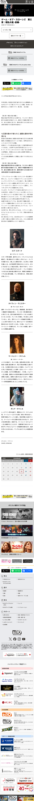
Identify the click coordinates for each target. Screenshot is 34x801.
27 (26, 487)
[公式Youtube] (23, 654)
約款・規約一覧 (21, 632)
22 (3, 487)
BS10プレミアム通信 (8, 622)
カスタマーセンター (22, 635)
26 (21, 487)
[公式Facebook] (14, 654)
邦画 (19, 608)
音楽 (4, 611)
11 (17, 480)
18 (17, 483)
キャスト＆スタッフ (17, 45)
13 (26, 480)
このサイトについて (7, 637)
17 (12, 483)
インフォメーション (22, 622)
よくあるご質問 (6, 635)
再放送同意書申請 (7, 632)
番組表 (4, 606)
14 (30, 480)
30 (8, 491)
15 (3, 483)
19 (21, 483)
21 (30, 483)
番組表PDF (20, 606)
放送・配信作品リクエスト (24, 630)
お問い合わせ (6, 630)
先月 (4, 470)
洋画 (4, 608)
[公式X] (10, 654)
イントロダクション (21, 42)
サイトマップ (21, 637)
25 (17, 487)
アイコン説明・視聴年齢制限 (24, 466)
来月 (29, 470)
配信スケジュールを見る (17, 70)
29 (3, 491)
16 (8, 483)
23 (8, 487)
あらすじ (10, 42)
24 (12, 487)
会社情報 (5, 640)
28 (30, 487)
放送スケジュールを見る (17, 57)
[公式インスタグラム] (19, 654)
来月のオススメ (21, 594)
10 (12, 480)
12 (21, 480)
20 (26, 483)
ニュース (20, 618)
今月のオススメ (6, 594)
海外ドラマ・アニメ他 (23, 611)
